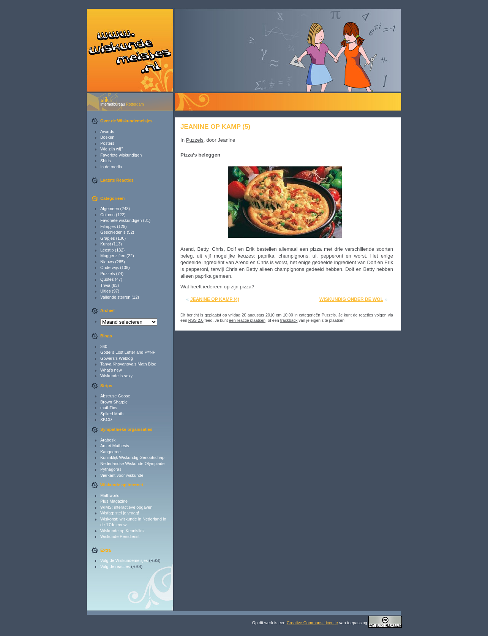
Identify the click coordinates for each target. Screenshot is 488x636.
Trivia (105, 285)
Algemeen (109, 208)
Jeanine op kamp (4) (214, 299)
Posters (107, 143)
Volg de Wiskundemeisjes (124, 560)
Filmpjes (108, 226)
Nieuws (107, 261)
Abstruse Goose (115, 396)
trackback (289, 320)
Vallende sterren (115, 297)
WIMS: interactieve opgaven (126, 507)
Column (107, 214)
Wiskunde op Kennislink (122, 530)
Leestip (107, 250)
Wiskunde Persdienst (119, 536)
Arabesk (107, 440)
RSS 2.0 (196, 320)
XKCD (106, 419)
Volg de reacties (115, 566)
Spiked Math (111, 413)
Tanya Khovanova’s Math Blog (128, 364)
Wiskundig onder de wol (351, 299)
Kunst (105, 244)
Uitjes (105, 291)
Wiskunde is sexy (116, 375)
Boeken (107, 137)
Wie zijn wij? (111, 149)
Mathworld (110, 495)
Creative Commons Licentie (312, 622)
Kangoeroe (110, 451)
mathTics (108, 407)
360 (103, 346)
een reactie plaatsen (247, 320)
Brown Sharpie (114, 402)
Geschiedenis (113, 232)
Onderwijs (109, 267)
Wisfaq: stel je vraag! (119, 513)
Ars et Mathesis (114, 445)
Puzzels (107, 273)
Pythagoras (111, 469)
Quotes (107, 279)
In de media (111, 167)
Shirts (105, 160)
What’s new (111, 370)
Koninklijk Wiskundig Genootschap (132, 457)
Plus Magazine (114, 501)
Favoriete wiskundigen (121, 155)
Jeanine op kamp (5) (215, 126)
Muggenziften (112, 255)
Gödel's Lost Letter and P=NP (128, 352)
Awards (107, 131)
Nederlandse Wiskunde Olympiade (132, 463)
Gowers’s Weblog (116, 358)
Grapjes (107, 238)
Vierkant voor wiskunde (122, 475)
